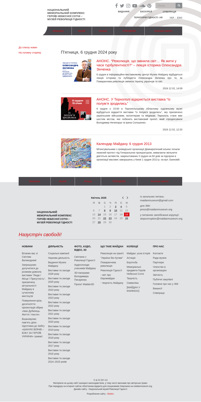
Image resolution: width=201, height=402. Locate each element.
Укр (171, 17)
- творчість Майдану (111, 282)
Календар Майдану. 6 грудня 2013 (124, 144)
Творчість (132, 278)
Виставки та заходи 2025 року (59, 280)
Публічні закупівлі (163, 279)
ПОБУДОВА (129, 31)
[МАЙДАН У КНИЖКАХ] (133, 289)
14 (99, 214)
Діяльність (55, 246)
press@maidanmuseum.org (156, 209)
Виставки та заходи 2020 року (59, 320)
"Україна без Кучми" (111, 257)
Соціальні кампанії (58, 253)
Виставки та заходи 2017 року (59, 344)
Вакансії (157, 288)
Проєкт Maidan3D (84, 284)
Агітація (131, 257)
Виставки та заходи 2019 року (59, 328)
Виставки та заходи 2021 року (59, 312)
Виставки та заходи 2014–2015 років (59, 360)
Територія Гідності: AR (148, 17)
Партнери (158, 262)
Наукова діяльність (59, 257)
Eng (179, 17)
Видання (124, 11)
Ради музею (160, 257)
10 (115, 210)
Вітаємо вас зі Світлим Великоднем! (30, 257)
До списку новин (28, 47)
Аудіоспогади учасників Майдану (85, 266)
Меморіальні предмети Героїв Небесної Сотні (136, 270)
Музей (81, 31)
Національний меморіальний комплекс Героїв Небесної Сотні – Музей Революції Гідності (66, 14)
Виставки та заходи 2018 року (59, 336)
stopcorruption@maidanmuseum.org (161, 218)
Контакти (158, 253)
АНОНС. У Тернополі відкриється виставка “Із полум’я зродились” (133, 101)
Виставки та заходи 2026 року (59, 272)
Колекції (132, 246)
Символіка (132, 282)
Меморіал (58, 31)
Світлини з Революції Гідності (84, 258)
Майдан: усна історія (138, 253)
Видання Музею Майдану (57, 264)
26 (126, 218)
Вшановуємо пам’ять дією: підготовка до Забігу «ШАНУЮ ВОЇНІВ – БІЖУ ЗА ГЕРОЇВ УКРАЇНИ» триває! (33, 328)
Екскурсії (146, 11)
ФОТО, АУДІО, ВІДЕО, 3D (82, 248)
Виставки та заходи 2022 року (59, 304)
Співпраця (159, 293)
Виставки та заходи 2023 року (59, 296)
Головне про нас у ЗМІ (165, 284)
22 (104, 218)
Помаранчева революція (108, 264)
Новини (27, 246)
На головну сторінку (30, 52)
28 (99, 222)
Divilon (110, 394)
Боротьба (132, 262)
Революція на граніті (112, 253)
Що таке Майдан (111, 246)
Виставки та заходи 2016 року (59, 352)
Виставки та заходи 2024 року (59, 288)
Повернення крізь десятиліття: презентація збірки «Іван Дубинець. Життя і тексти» (32, 307)
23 (110, 218)
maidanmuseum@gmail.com (156, 200)
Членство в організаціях (160, 269)
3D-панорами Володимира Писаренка (81, 276)
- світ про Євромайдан (107, 276)
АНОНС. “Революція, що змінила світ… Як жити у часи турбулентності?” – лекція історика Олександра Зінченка (138, 65)
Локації (103, 31)
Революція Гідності (111, 270)
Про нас (158, 246)
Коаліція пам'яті (163, 31)
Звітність (158, 274)
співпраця (169, 11)
